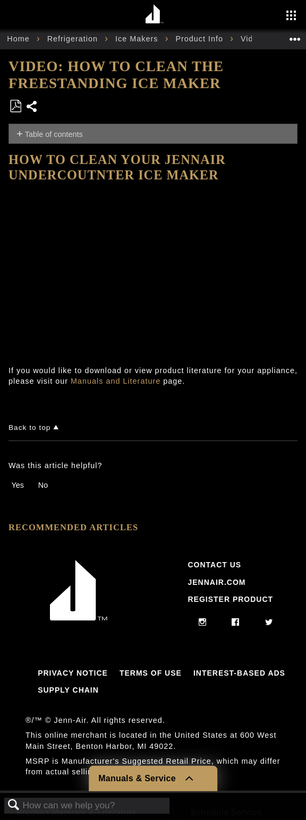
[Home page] (154, 14)
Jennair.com (216, 582)
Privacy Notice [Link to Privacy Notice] (73, 673)
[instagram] (202, 622)
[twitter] (269, 622)
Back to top (29, 427)
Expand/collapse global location (295, 35)
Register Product (230, 599)
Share (32, 107)
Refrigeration (73, 38)
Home (19, 38)
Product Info (200, 38)
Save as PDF (15, 106)
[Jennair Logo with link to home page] (78, 618)
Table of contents (54, 134)
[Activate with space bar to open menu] (291, 16)
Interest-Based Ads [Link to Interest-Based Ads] (239, 673)
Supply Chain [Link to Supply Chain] (68, 690)
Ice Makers (137, 38)
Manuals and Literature (115, 381)
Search (13, 805)
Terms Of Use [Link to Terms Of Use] (151, 673)
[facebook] (235, 622)
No (43, 485)
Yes (17, 485)
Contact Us (214, 564)
